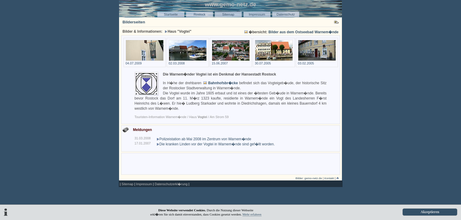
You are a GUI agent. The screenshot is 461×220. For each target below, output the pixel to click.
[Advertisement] (231, 163)
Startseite (171, 14)
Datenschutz (285, 14)
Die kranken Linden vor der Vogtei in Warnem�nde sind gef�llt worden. (217, 144)
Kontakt (329, 178)
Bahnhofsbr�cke (223, 83)
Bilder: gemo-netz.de (309, 178)
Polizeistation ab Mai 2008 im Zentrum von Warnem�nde (205, 139)
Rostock (200, 14)
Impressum (257, 14)
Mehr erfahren (252, 214)
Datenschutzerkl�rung (171, 184)
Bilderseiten (134, 22)
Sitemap (228, 14)
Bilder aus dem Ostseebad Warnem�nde (303, 32)
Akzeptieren (430, 212)
